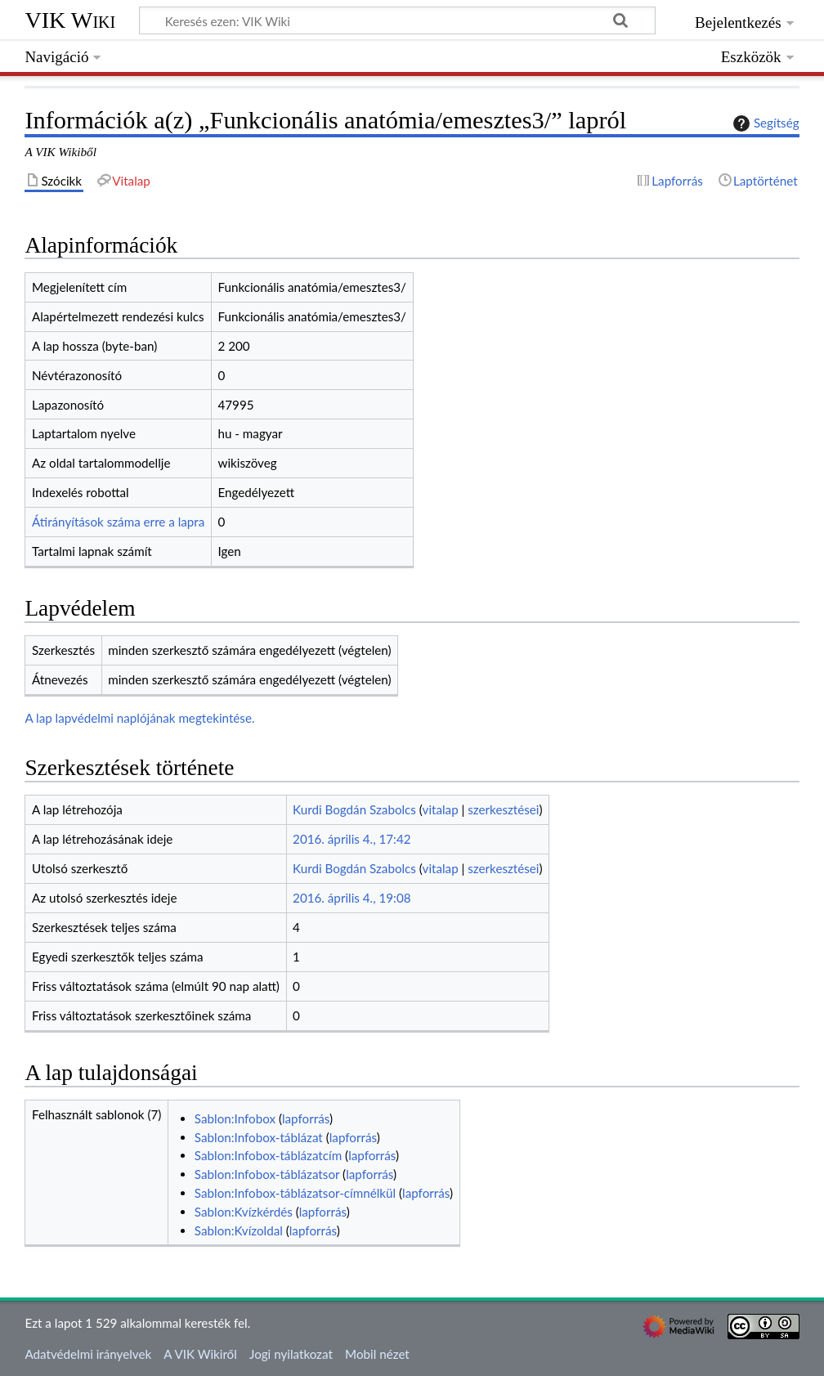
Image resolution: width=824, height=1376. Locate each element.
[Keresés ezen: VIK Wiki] (397, 20)
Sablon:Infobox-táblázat (259, 1137)
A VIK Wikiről (199, 1354)
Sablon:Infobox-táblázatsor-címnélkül (295, 1193)
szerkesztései (503, 809)
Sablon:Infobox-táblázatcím (268, 1155)
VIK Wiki (70, 20)
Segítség (764, 123)
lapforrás (305, 1118)
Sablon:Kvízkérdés (244, 1211)
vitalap (441, 809)
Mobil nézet (377, 1354)
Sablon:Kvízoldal (239, 1230)
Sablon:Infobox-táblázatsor (267, 1174)
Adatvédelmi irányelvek (88, 1354)
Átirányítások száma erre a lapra (118, 521)
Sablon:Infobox (235, 1118)
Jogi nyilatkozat (291, 1354)
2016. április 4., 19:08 (351, 897)
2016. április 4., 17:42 (351, 838)
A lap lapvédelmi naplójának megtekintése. (139, 717)
